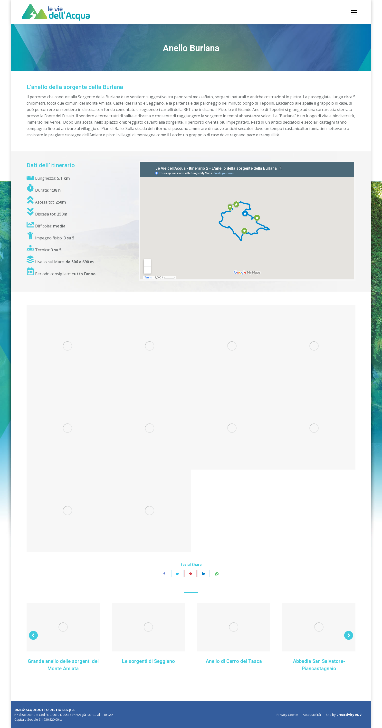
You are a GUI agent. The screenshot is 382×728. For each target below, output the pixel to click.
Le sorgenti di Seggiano (148, 661)
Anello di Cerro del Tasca (234, 661)
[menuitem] (287, 714)
